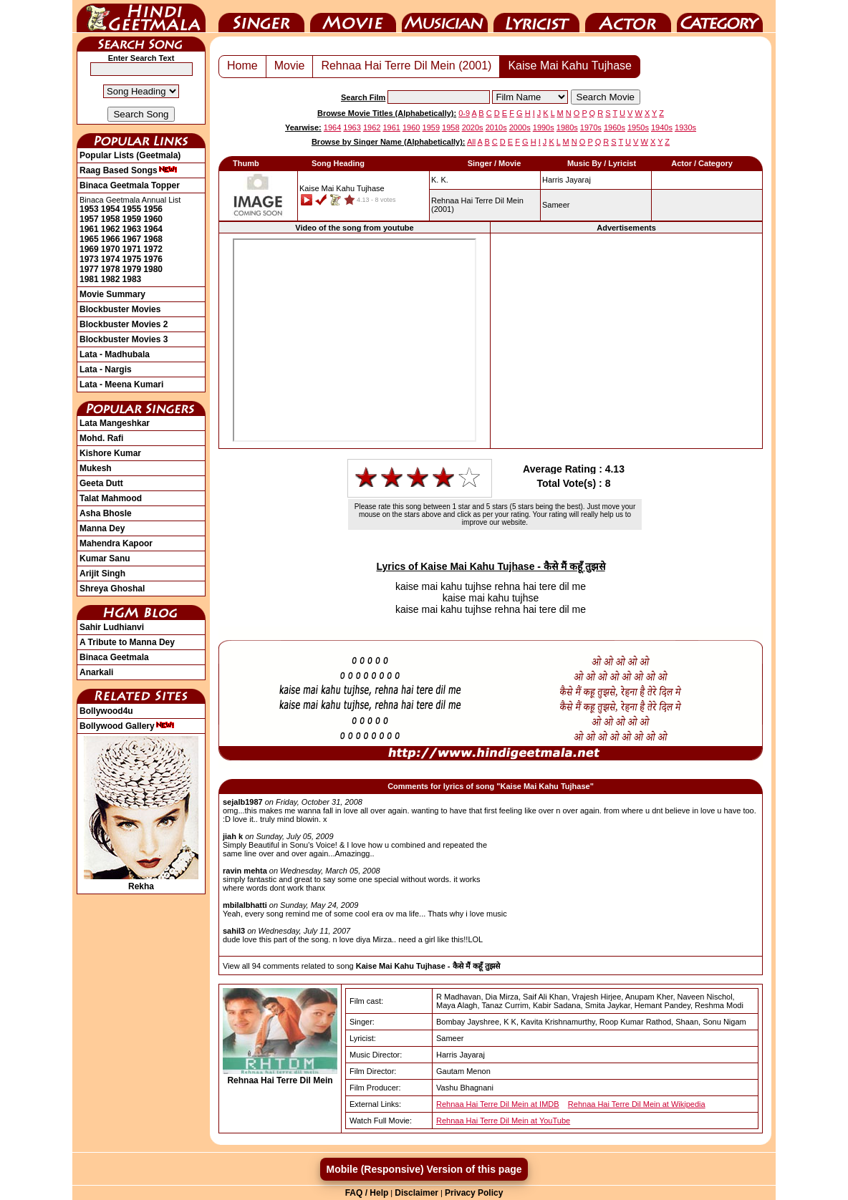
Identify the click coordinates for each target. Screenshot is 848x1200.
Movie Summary (112, 294)
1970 (110, 249)
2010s (496, 127)
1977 (89, 269)
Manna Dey (102, 528)
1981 (89, 279)
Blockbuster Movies (120, 309)
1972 (153, 249)
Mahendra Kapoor (116, 543)
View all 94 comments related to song (361, 966)
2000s (520, 127)
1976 (153, 259)
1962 (110, 229)
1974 (110, 259)
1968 (153, 239)
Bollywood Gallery (127, 726)
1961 (89, 229)
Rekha (141, 881)
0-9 (464, 113)
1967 (132, 239)
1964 (153, 229)
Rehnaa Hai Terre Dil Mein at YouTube (503, 1120)
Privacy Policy (474, 1193)
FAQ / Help (367, 1193)
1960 (153, 219)
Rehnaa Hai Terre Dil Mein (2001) (406, 65)
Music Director (445, 16)
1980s (567, 127)
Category (720, 16)
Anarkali (96, 672)
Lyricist (536, 16)
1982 (110, 279)
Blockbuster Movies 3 (124, 339)
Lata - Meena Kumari (121, 384)
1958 (110, 219)
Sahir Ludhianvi (112, 627)
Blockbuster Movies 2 (124, 324)
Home (242, 65)
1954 (110, 209)
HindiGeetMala (141, 16)
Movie (353, 16)
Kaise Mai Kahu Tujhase (570, 65)
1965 (89, 239)
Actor (628, 16)
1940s (662, 127)
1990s (543, 127)
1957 (89, 219)
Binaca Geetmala (114, 657)
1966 (110, 239)
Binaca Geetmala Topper (130, 185)
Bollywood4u (106, 711)
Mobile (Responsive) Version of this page (423, 1169)
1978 (110, 269)
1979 (132, 269)
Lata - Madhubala (115, 354)
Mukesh (96, 468)
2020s (472, 127)
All (471, 141)
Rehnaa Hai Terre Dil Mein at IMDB (497, 1104)
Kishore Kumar (110, 453)
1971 (132, 249)
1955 (132, 209)
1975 (132, 259)
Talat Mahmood (111, 498)
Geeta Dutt (101, 483)
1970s (591, 127)
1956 (153, 209)
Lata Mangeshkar (115, 423)
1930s (685, 127)
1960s (614, 127)
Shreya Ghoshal (112, 589)
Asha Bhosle (106, 513)
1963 (132, 229)
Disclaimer (416, 1193)
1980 (153, 269)
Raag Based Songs (129, 170)
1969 (89, 249)
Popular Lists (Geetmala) (130, 155)
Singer (261, 16)
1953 (89, 209)
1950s (638, 127)
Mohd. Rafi (101, 438)
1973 (89, 259)
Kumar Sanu (105, 558)
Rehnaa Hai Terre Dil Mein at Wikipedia (636, 1104)
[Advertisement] (626, 341)
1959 (132, 219)
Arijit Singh (102, 573)
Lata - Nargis (106, 369)
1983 (132, 279)
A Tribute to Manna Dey (127, 642)
